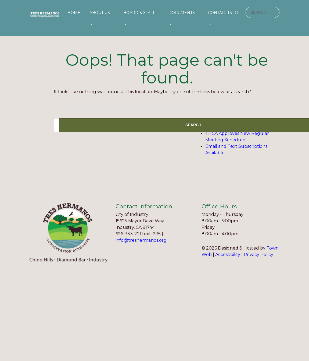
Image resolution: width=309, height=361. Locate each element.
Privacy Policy (258, 254)
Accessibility (227, 254)
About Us (99, 12)
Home (73, 12)
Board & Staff (139, 12)
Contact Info (223, 12)
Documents (181, 12)
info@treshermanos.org (141, 240)
